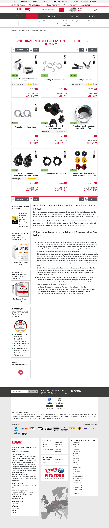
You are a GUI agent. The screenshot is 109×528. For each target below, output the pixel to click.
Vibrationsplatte (77, 489)
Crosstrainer (76, 442)
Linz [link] (29, 485)
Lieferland (76, 1)
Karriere (30, 1)
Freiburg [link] (24, 462)
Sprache (84, 1)
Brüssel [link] (21, 499)
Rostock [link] (14, 470)
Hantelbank (76, 458)
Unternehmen (16, 1)
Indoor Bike (76, 460)
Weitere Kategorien (91, 18)
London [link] (26, 479)
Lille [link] (13, 503)
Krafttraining (32, 17)
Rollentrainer (76, 471)
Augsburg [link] (20, 456)
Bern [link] (17, 451)
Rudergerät (76, 449)
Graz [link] (13, 485)
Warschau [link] (15, 513)
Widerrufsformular (48, 449)
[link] (15, 222)
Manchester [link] (32, 479)
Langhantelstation (78, 476)
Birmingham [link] (25, 477)
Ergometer (76, 445)
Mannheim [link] (33, 466)
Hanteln (28, 32)
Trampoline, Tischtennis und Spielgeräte (51, 18)
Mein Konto (92, 1)
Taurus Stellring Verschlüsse (25, 129)
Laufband (75, 447)
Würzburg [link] (21, 472)
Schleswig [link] (28, 470)
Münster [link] (20, 468)
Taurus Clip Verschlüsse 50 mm (54, 82)
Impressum (24, 1)
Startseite (13, 32)
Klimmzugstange (77, 485)
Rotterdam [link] (29, 494)
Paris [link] (16, 503)
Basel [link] (13, 451)
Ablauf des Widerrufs (58, 450)
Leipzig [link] (22, 466)
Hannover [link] (15, 464)
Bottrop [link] (18, 458)
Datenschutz (58, 442)
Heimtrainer (76, 469)
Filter (35, 52)
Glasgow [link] (21, 479)
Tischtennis (76, 456)
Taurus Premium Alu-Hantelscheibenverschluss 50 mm (25, 176)
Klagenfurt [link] (25, 485)
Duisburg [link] (32, 460)
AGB (44, 442)
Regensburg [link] (32, 468)
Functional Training (78, 478)
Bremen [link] (31, 458)
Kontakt (35, 1)
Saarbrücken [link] (21, 470)
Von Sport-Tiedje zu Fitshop (20, 412)
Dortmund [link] (15, 460)
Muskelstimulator (78, 487)
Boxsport (75, 465)
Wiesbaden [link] (15, 472)
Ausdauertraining (18, 17)
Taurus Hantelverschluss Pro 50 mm (54, 176)
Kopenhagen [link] (15, 508)
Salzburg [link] (33, 485)
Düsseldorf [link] (27, 460)
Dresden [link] (20, 460)
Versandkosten (47, 447)
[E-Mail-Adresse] (19, 391)
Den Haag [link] (29, 492)
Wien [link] (13, 487)
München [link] (14, 468)
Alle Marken (76, 493)
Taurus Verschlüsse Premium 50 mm (25, 82)
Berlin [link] (24, 456)
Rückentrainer (77, 483)
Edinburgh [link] (15, 479)
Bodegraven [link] (22, 492)
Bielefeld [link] (29, 456)
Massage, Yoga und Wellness (74, 18)
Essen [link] (14, 462)
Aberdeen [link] (15, 477)
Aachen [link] (14, 456)
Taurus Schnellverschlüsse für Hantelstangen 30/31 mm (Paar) (84, 176)
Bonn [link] (13, 458)
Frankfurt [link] (18, 462)
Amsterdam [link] (15, 492)
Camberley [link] (32, 477)
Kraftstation (76, 451)
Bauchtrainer (76, 480)
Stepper (75, 474)
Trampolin (75, 454)
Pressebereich (59, 460)
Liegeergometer (77, 467)
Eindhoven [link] (15, 494)
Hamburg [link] (30, 462)
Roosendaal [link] (22, 494)
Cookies (45, 445)
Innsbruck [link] (18, 485)
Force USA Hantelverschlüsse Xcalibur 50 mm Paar (84, 129)
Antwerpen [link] (15, 499)
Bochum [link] (34, 456)
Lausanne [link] (22, 451)
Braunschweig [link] (25, 458)
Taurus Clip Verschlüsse (84, 82)
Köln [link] (18, 466)
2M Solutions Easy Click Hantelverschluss (54, 129)
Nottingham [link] (15, 481)
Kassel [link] (32, 464)
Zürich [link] (27, 451)
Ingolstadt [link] (21, 464)
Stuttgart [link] (34, 470)
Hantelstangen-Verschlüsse (39, 32)
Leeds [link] (19, 477)
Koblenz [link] (14, 466)
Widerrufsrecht (59, 447)
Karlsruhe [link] (27, 464)
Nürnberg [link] (26, 468)
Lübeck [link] (27, 466)
